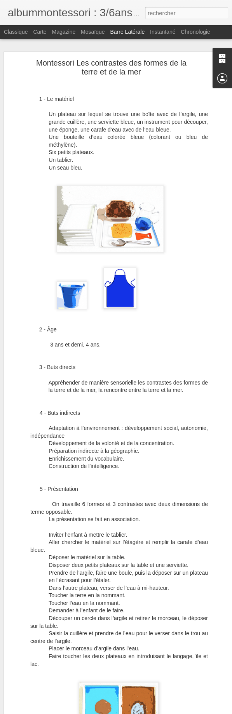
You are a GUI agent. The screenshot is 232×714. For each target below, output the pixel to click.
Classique (16, 32)
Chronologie (195, 32)
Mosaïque (93, 32)
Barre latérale (127, 32)
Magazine (64, 32)
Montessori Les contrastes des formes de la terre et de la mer (111, 67)
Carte (39, 32)
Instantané (162, 32)
